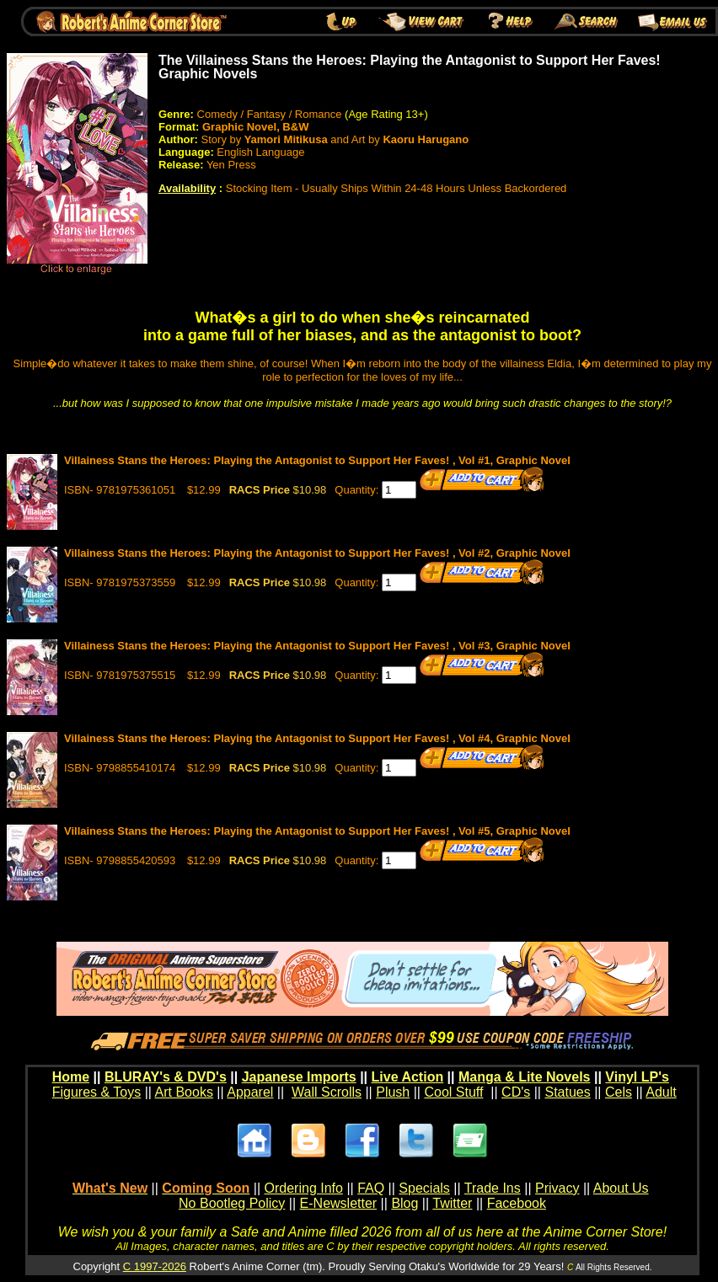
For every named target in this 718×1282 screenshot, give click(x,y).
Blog (404, 1203)
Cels (618, 1092)
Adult (661, 1092)
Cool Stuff (453, 1092)
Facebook (516, 1203)
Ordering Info (304, 1188)
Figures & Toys (97, 1092)
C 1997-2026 (154, 1266)
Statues (567, 1092)
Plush (393, 1092)
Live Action (408, 1077)
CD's (515, 1092)
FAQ (370, 1188)
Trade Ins (492, 1188)
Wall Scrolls (327, 1092)
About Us (621, 1188)
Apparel (250, 1092)
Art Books (184, 1092)
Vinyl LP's (637, 1077)
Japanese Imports (299, 1077)
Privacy (557, 1188)
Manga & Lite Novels (524, 1077)
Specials (424, 1188)
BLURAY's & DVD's (165, 1077)
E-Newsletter (339, 1203)
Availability (187, 188)
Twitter (452, 1203)
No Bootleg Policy (232, 1203)
